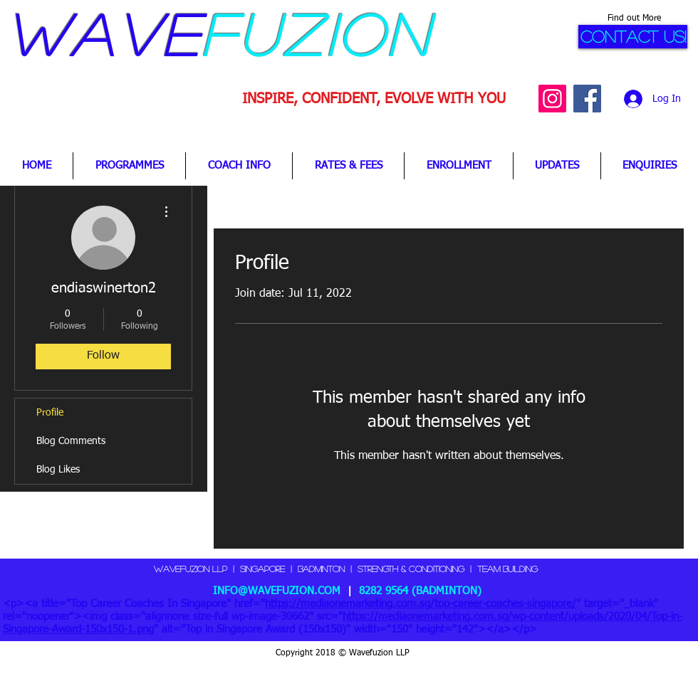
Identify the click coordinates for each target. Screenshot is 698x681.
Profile (49, 413)
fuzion (317, 33)
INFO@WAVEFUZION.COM (276, 591)
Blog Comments (70, 441)
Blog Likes (58, 470)
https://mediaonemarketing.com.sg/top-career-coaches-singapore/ (420, 603)
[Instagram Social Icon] (552, 98)
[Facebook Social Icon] (587, 98)
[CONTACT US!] (632, 36)
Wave (104, 33)
